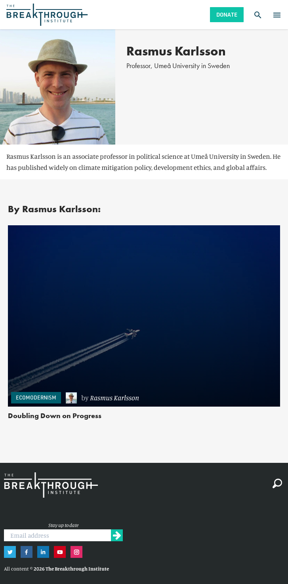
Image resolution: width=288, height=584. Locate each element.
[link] (169, 397)
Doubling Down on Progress (54, 415)
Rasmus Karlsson (114, 397)
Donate (226, 14)
